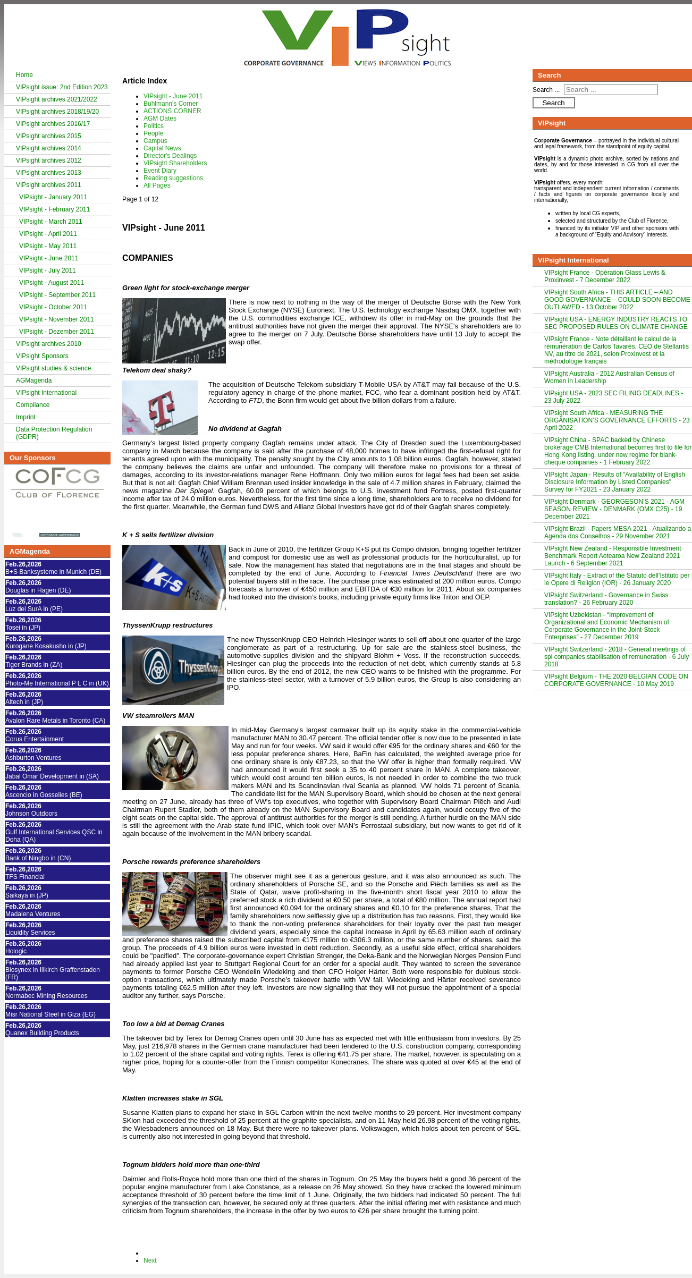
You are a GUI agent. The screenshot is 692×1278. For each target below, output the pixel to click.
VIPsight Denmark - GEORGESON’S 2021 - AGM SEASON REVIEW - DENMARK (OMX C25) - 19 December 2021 (614, 509)
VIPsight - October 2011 (53, 307)
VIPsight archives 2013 (48, 172)
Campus (155, 141)
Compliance (32, 405)
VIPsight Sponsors (42, 356)
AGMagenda (34, 380)
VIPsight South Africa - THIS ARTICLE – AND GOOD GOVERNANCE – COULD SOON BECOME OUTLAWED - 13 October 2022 (617, 300)
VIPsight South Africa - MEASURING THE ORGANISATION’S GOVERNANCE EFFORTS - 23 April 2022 (617, 420)
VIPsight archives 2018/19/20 (57, 111)
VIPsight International (46, 392)
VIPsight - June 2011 (48, 258)
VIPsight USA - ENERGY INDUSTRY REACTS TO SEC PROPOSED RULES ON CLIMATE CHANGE (616, 323)
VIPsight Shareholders (175, 163)
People (153, 133)
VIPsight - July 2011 (47, 270)
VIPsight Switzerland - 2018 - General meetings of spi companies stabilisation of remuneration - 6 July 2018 (616, 657)
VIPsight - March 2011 (50, 221)
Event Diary (160, 170)
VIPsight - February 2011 (54, 209)
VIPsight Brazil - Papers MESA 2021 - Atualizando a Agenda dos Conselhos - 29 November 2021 (617, 532)
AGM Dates (160, 118)
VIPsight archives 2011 (48, 185)
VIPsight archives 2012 (48, 160)
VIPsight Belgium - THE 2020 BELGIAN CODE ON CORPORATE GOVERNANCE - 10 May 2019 (616, 680)
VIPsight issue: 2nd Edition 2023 (62, 87)
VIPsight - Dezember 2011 (56, 331)
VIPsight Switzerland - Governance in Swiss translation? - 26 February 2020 (606, 598)
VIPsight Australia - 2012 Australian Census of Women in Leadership (609, 377)
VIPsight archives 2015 (48, 136)
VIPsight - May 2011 (48, 246)
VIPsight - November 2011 (56, 319)
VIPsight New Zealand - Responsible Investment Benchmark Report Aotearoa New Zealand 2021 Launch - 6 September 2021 (612, 556)
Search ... (546, 90)
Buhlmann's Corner (171, 103)
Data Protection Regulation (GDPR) (54, 433)
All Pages (157, 185)
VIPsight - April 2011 (48, 234)
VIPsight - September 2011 (57, 295)
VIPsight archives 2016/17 (53, 124)
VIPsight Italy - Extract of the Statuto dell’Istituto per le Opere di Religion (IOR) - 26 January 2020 (616, 579)
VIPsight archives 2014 (48, 148)
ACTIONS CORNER (172, 111)
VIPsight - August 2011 (51, 282)
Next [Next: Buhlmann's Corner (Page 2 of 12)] (150, 1260)
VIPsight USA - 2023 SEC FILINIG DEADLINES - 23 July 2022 (613, 397)
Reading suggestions (173, 178)
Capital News (162, 148)
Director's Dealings (170, 155)
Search (553, 103)
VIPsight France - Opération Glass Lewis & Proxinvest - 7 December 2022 (604, 276)
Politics (154, 126)
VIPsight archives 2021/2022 (56, 99)
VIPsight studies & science (53, 368)
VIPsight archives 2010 (48, 344)
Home (24, 75)
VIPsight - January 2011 (53, 197)
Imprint (26, 417)
